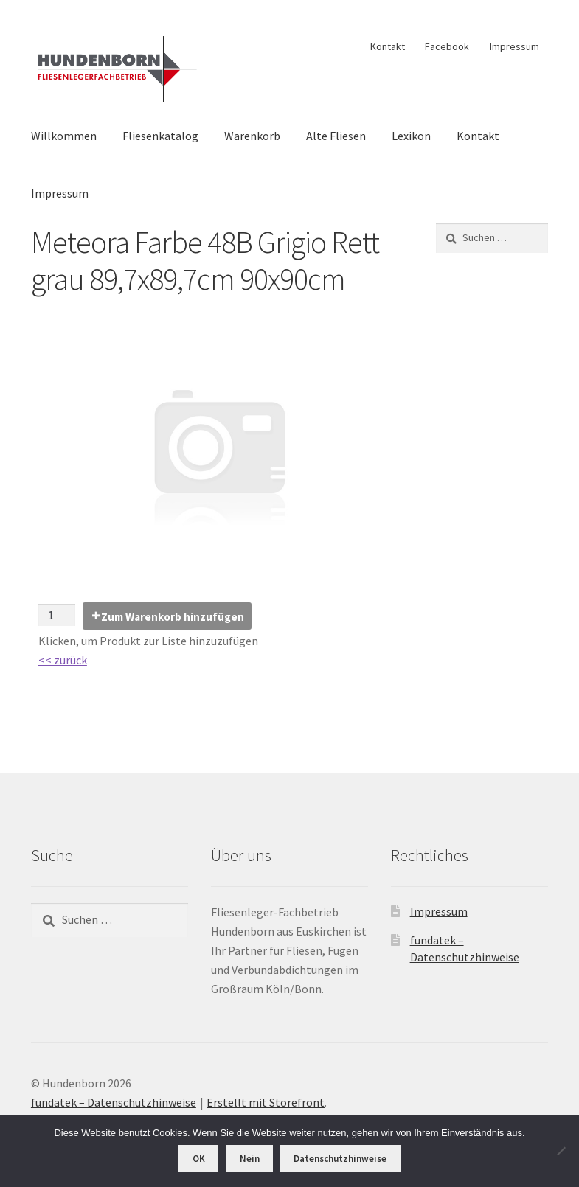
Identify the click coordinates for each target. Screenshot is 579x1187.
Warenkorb (252, 135)
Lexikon (411, 135)
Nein (250, 1158)
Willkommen (64, 135)
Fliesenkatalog (160, 135)
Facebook (447, 46)
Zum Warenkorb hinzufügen (172, 617)
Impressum (514, 46)
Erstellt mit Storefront (266, 1102)
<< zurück (62, 659)
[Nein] (560, 1151)
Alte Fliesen (336, 135)
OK (199, 1158)
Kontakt (387, 46)
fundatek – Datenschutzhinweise (113, 1102)
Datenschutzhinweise (340, 1158)
